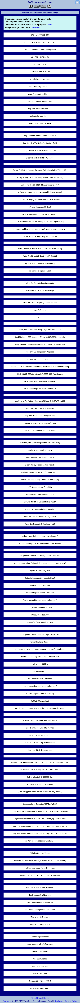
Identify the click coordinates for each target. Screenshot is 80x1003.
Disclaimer (59, 1001)
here (49, 25)
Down (37, 6)
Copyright (7, 1001)
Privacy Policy (71, 1001)
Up (43, 6)
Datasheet (35, 27)
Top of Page (36, 998)
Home (46, 998)
